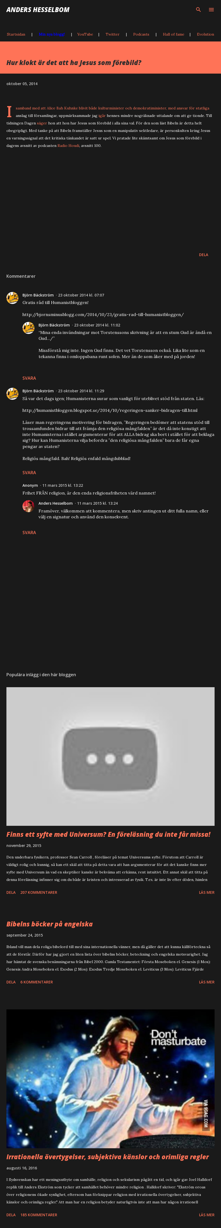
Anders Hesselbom (38, 9)
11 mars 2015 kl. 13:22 (62, 485)
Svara (29, 378)
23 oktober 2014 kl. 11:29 (81, 390)
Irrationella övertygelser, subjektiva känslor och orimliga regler (107, 1156)
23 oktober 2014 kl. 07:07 (81, 295)
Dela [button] (203, 254)
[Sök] (198, 9)
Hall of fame (173, 34)
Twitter (113, 34)
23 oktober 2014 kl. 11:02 (97, 325)
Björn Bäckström (38, 295)
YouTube (85, 34)
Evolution (205, 34)
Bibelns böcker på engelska (49, 923)
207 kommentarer (38, 892)
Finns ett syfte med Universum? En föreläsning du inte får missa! (108, 834)
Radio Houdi (68, 145)
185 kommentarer (38, 1214)
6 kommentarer (36, 981)
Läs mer (207, 892)
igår (102, 115)
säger (42, 123)
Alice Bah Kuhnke (62, 108)
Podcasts (141, 34)
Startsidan (16, 34)
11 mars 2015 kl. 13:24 (97, 503)
